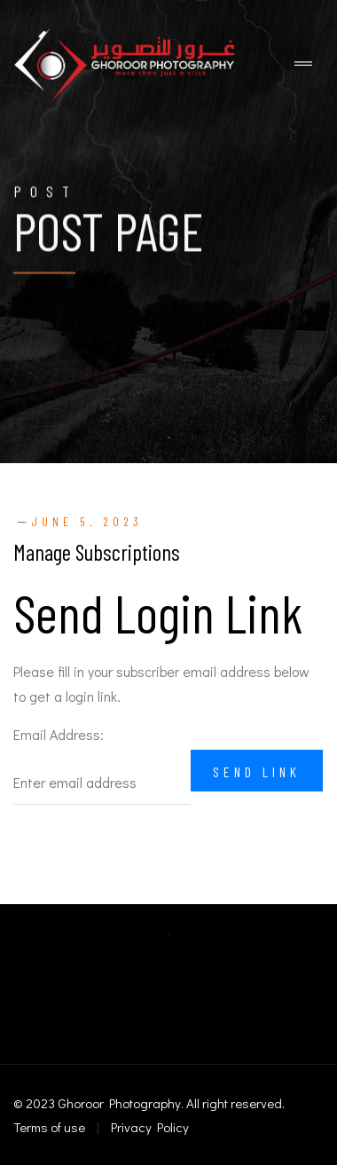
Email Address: (58, 734)
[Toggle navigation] (303, 64)
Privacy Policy (150, 1127)
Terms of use (49, 1127)
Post (45, 191)
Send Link (257, 771)
